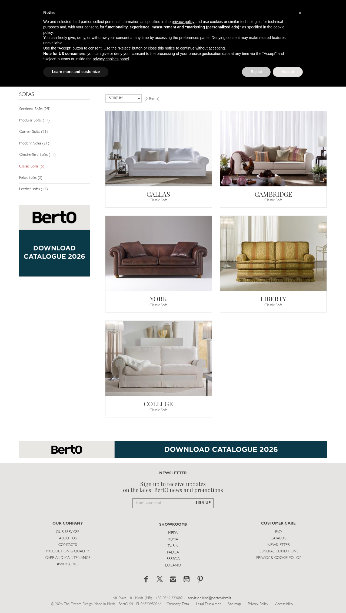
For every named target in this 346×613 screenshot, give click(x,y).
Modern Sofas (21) (34, 143)
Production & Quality (67, 551)
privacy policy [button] (183, 21)
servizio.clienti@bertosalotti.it (209, 598)
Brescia (173, 559)
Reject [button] (256, 72)
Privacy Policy (258, 604)
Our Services (67, 532)
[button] (300, 13)
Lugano (173, 565)
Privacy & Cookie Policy (278, 558)
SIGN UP (203, 503)
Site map (234, 604)
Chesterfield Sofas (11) (37, 155)
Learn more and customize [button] (76, 72)
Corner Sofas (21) (33, 132)
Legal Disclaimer (208, 604)
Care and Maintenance (67, 558)
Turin (173, 546)
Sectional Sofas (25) (35, 109)
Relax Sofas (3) (30, 178)
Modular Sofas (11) (34, 120)
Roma (173, 540)
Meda (173, 533)
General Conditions (278, 551)
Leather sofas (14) (33, 189)
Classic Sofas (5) (31, 166)
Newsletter (278, 545)
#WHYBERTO (67, 564)
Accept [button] (287, 72)
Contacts (67, 545)
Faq (278, 532)
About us (67, 538)
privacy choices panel (111, 59)
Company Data (178, 604)
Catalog (279, 538)
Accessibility (284, 604)
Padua (173, 553)
